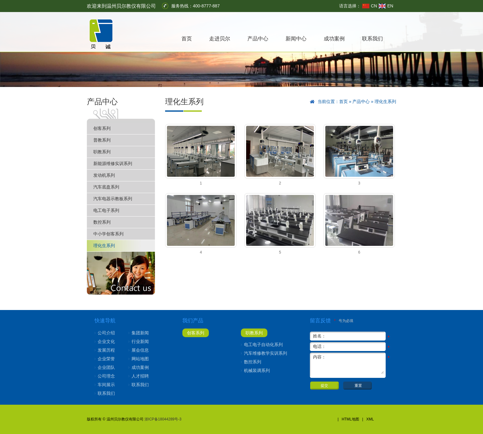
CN (374, 5)
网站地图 (140, 358)
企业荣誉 (106, 358)
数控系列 (102, 222)
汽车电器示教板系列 (112, 198)
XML (370, 419)
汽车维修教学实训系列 (265, 353)
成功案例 (334, 39)
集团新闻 (140, 332)
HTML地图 (350, 419)
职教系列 (102, 151)
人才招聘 (140, 376)
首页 (186, 39)
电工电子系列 (106, 210)
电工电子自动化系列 (263, 344)
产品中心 (257, 39)
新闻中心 (296, 39)
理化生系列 (104, 245)
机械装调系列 (257, 370)
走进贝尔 (219, 39)
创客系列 (102, 128)
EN (390, 5)
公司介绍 (106, 332)
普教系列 (102, 140)
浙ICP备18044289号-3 (162, 419)
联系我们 (372, 39)
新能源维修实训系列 (112, 163)
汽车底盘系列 (106, 186)
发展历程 (106, 350)
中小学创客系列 (108, 233)
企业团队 (106, 367)
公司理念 (106, 376)
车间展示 (106, 384)
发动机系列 (104, 175)
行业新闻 (140, 341)
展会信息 (140, 350)
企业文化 (106, 341)
